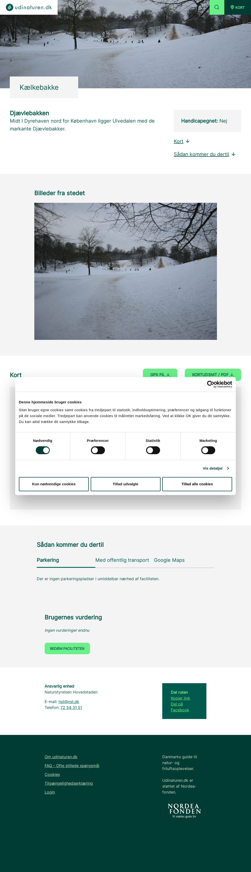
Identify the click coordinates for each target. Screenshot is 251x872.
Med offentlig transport (122, 560)
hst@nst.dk (69, 701)
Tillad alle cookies (197, 484)
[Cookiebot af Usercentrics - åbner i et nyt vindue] (210, 384)
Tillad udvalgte (125, 484)
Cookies (52, 774)
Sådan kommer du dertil (205, 154)
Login (50, 792)
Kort (182, 141)
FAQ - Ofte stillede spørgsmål (72, 765)
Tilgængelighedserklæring (69, 783)
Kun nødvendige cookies (54, 484)
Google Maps (169, 560)
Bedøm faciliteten (67, 648)
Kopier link (180, 698)
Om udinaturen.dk (61, 756)
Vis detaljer (213, 468)
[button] (237, 7)
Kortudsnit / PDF (213, 374)
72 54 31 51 (71, 707)
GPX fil (160, 374)
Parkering (48, 560)
